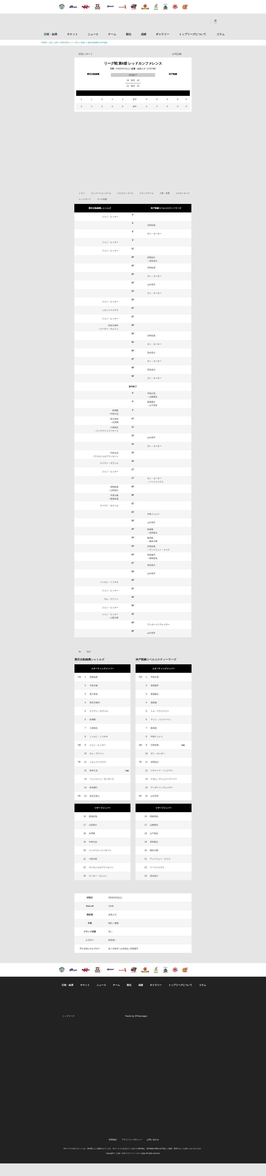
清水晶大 (153, 273)
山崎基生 (153, 409)
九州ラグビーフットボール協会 (196, 1072)
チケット (72, 34)
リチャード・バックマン (162, 783)
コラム (220, 34)
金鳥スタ (141, 68)
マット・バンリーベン (161, 732)
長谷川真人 (95, 808)
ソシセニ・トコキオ (109, 594)
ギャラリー (162, 34)
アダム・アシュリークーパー (164, 791)
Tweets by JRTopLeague (136, 1028)
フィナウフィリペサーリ (107, 443)
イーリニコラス (156, 494)
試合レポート (86, 54)
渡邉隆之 (151, 414)
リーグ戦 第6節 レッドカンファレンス (133, 63)
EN (215, 23)
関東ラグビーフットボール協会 (196, 1046)
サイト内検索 (222, 22)
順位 (128, 34)
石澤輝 (115, 435)
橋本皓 (150, 550)
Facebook (196, 22)
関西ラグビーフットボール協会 (196, 1059)
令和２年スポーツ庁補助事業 (196, 1136)
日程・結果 (50, 34)
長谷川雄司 (113, 338)
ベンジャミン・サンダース (102, 791)
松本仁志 (94, 783)
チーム (112, 34)
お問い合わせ (153, 1152)
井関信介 (151, 270)
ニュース (93, 34)
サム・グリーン (111, 611)
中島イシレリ (153, 526)
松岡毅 (115, 423)
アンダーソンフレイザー (158, 637)
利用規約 (113, 1152)
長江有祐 (114, 431)
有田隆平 (151, 567)
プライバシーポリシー (132, 1152)
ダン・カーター (154, 246)
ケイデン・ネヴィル (109, 475)
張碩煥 (150, 542)
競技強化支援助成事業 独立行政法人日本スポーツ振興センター (196, 1123)
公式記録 (177, 54)
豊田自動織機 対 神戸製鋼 (97, 43)
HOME (43, 43)
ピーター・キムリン (109, 341)
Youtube (205, 22)
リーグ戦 (74, 43)
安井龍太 (153, 545)
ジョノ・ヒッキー (110, 229)
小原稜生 (114, 440)
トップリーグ (68, 1028)
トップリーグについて (192, 34)
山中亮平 (151, 297)
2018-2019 (64, 43)
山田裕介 (114, 503)
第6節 (83, 43)
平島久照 (151, 406)
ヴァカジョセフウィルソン (106, 469)
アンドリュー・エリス (159, 562)
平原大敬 (114, 508)
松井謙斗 (94, 800)
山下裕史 (153, 418)
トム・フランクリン (160, 723)
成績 (143, 34)
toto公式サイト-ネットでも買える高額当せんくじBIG (196, 1111)
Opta (188, 53)
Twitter (186, 22)
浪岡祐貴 (114, 499)
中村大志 (114, 426)
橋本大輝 (153, 554)
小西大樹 (114, 630)
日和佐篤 (151, 238)
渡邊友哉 (114, 511)
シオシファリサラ (110, 323)
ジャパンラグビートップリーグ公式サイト (60, 22)
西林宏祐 (153, 571)
